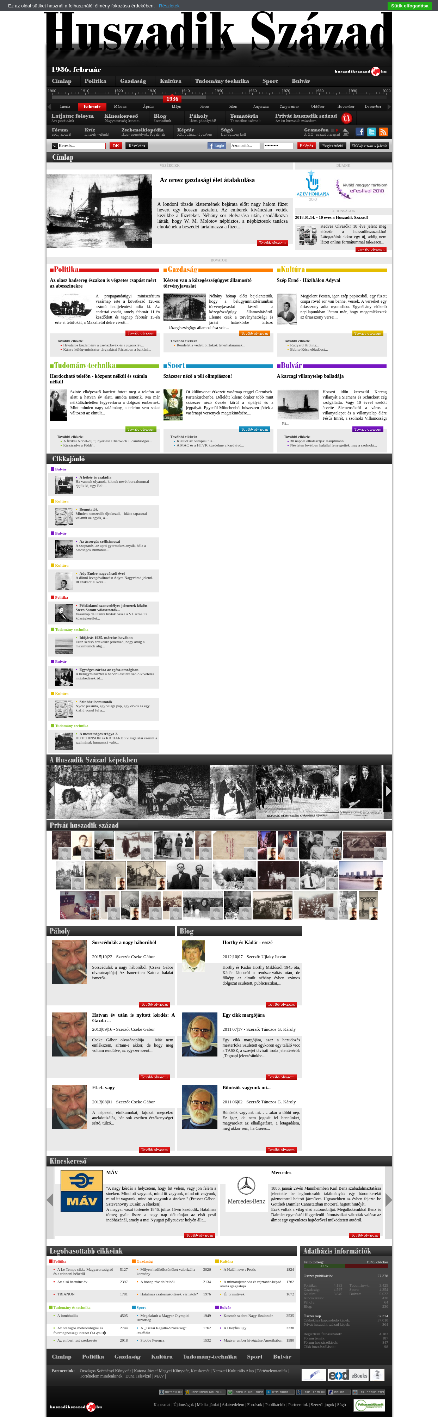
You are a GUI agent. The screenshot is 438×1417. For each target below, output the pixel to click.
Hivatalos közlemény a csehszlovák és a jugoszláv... (102, 345)
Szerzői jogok (322, 1404)
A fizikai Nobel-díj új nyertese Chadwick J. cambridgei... (106, 441)
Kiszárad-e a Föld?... (78, 445)
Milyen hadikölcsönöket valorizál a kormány (166, 1271)
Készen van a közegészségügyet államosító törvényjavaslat (208, 283)
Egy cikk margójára (244, 1015)
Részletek (169, 5)
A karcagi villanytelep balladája (310, 376)
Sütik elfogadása (409, 5)
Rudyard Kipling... (304, 345)
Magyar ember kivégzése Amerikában (253, 1340)
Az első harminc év (72, 1282)
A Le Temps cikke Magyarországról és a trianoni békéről (83, 1271)
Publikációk (275, 1404)
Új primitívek (234, 1294)
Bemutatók (89, 509)
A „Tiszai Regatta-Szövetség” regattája (162, 1330)
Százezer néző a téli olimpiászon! (198, 376)
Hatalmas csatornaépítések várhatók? (169, 1294)
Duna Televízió (138, 1376)
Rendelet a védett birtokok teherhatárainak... (210, 345)
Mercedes (281, 1172)
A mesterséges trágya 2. (99, 734)
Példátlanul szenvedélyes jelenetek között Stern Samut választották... (112, 607)
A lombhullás (67, 1315)
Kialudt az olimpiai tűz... (194, 441)
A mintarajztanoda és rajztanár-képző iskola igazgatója (251, 1284)
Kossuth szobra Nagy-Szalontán (248, 1315)
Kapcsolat (162, 1404)
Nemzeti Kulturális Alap (233, 1370)
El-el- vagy (103, 1087)
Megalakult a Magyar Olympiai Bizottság (163, 1317)
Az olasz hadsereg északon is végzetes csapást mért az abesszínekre (103, 283)
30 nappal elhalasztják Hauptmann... (317, 441)
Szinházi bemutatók (96, 702)
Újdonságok (183, 1404)
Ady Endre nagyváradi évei (102, 573)
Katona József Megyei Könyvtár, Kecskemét (171, 1370)
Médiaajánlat (208, 1404)
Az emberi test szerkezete (77, 1340)
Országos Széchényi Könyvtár (105, 1370)
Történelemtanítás (272, 1370)
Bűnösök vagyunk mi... (247, 1087)
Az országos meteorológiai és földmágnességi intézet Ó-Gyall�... (82, 1330)
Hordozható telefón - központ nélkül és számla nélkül (98, 379)
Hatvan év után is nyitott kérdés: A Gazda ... (133, 1017)
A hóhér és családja (96, 477)
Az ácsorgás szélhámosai (100, 541)
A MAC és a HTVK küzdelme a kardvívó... (209, 445)
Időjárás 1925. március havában (106, 637)
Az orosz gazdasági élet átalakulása (207, 180)
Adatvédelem (233, 1404)
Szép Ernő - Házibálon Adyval (308, 280)
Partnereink (298, 1404)
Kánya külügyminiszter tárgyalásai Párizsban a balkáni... (106, 349)
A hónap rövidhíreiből (158, 1282)
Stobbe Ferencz (153, 1340)
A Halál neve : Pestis (240, 1269)
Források (255, 1404)
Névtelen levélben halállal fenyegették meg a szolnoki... (332, 445)
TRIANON (66, 1294)
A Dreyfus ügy (235, 1328)
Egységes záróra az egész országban (109, 669)
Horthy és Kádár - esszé (248, 942)
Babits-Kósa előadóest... (308, 349)
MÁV (112, 1172)
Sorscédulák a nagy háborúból (124, 942)
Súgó (341, 1404)
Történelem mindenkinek (101, 1376)
